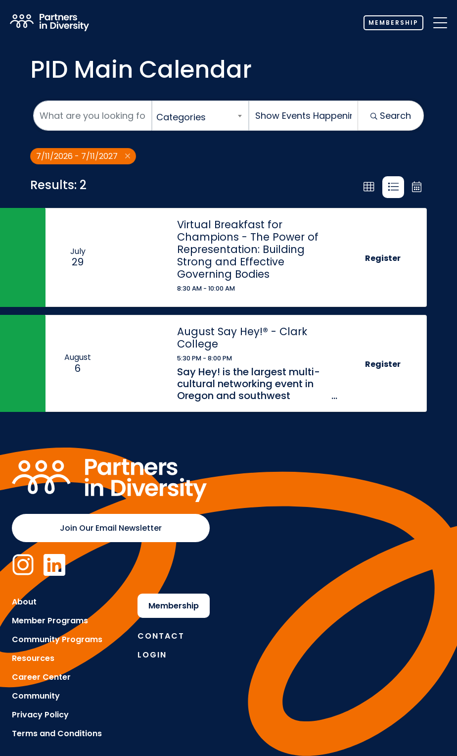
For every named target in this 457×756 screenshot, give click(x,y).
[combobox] (200, 116)
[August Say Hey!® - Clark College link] (138, 363)
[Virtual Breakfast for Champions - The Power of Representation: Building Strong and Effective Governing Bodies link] (138, 257)
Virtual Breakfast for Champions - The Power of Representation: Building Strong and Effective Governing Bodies (248, 249)
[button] (369, 187)
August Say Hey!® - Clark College (242, 337)
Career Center (41, 677)
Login (152, 654)
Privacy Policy (40, 714)
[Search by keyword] (92, 116)
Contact (160, 636)
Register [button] (383, 258)
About (24, 601)
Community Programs (57, 639)
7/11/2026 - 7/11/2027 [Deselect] (83, 156)
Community (36, 696)
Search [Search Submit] (390, 115)
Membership (393, 22)
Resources (33, 658)
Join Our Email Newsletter (111, 528)
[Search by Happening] (303, 116)
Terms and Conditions (57, 733)
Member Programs (50, 620)
